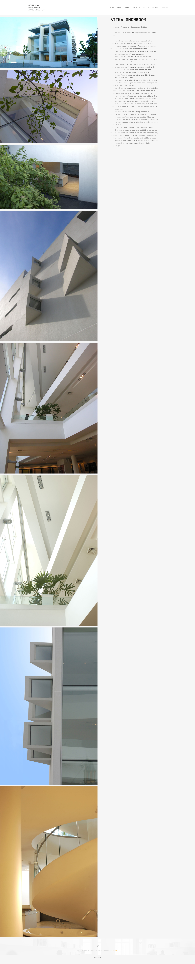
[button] (164, 8)
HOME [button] (112, 7)
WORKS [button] (127, 7)
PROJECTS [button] (136, 7)
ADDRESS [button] (155, 7)
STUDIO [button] (146, 7)
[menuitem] (97, 957)
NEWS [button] (119, 7)
